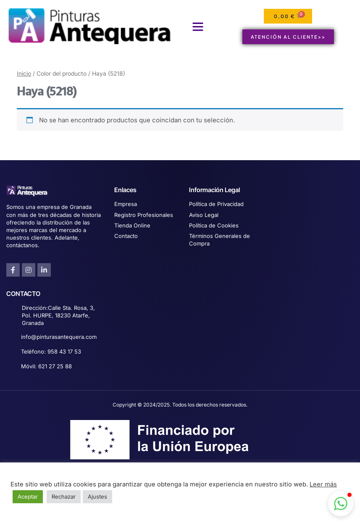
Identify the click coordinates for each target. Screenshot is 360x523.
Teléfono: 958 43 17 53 (51, 351)
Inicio (24, 73)
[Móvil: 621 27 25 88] (10, 366)
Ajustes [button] (97, 496)
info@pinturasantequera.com (59, 336)
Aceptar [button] (28, 496)
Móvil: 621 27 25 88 (46, 366)
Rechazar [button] (64, 496)
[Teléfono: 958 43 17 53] (10, 352)
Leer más (323, 484)
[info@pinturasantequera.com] (10, 337)
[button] (198, 26)
